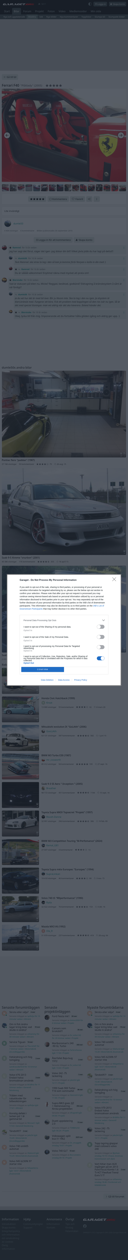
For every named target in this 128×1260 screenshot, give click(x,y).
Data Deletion (47, 680)
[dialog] (64, 630)
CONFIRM (42, 669)
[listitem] (64, 620)
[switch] (100, 627)
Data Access (64, 680)
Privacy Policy (80, 680)
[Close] (115, 580)
